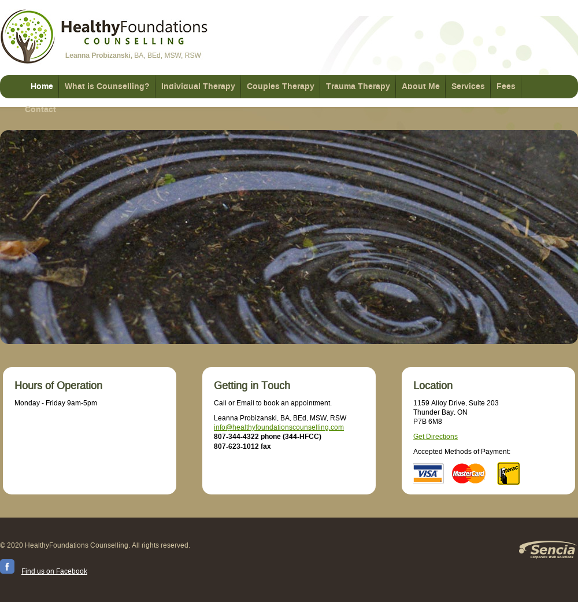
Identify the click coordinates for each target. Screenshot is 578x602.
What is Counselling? (107, 87)
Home (42, 87)
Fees (506, 87)
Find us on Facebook (54, 571)
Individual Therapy (198, 87)
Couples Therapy (280, 87)
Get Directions (435, 436)
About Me (421, 87)
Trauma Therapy (358, 87)
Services (468, 87)
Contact (40, 110)
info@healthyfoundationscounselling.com (279, 427)
